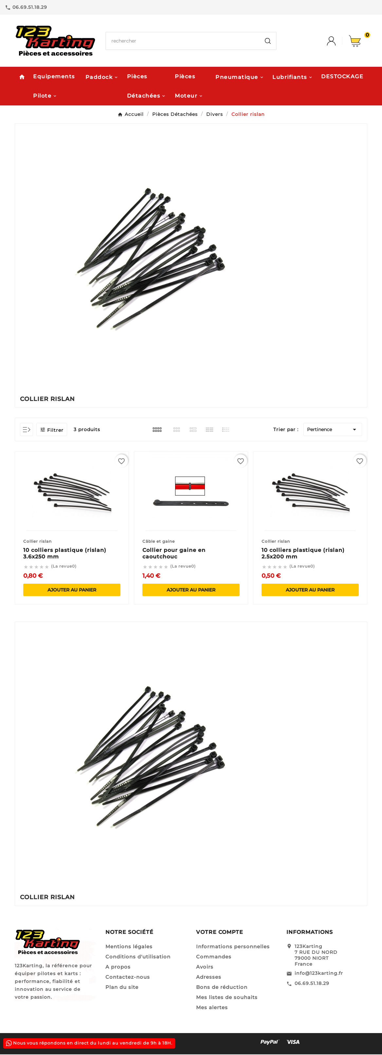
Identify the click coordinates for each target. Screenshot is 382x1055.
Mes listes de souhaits (227, 998)
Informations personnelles (233, 947)
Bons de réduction (221, 988)
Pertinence (332, 430)
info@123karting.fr (319, 974)
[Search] (268, 41)
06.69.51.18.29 (312, 984)
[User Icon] (338, 40)
